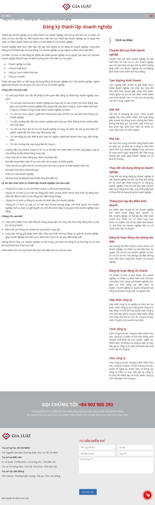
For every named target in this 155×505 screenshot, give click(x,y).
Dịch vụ (17, 19)
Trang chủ (7, 19)
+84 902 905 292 (96, 404)
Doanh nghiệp (31, 19)
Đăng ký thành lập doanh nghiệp (55, 19)
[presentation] (102, 481)
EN (151, 15)
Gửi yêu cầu (88, 492)
